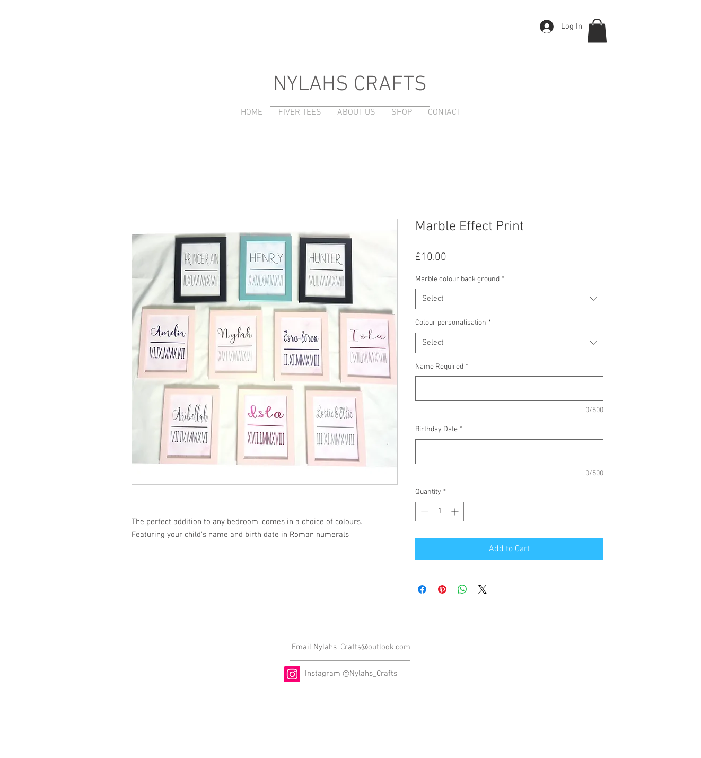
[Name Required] (509, 388)
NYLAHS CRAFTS (350, 85)
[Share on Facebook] (422, 589)
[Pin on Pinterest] (442, 589)
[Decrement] (423, 511)
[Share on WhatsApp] (462, 589)
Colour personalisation (453, 322)
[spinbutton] (439, 511)
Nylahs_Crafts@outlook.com (361, 647)
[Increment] (455, 511)
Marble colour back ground (459, 279)
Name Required (441, 366)
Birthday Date (438, 429)
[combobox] (509, 299)
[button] (597, 30)
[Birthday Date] (509, 451)
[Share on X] (482, 589)
